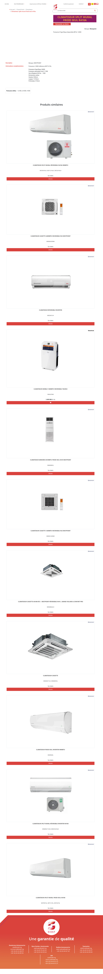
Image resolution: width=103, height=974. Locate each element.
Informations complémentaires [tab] (14, 66)
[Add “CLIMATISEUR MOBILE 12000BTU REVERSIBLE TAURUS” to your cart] (50, 403)
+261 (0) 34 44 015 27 (51, 963)
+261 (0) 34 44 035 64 (40, 952)
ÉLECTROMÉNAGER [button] (19, 4)
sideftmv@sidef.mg (86, 948)
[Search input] (74, 10)
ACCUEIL (7, 4)
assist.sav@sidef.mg (52, 959)
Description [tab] (9, 63)
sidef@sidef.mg (17, 947)
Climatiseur (29, 9)
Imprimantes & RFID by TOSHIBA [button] (38, 4)
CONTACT (81, 4)
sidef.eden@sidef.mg (40, 948)
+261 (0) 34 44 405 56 (17, 953)
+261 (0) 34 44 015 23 (51, 961)
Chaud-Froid (20, 9)
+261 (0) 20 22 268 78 (17, 951)
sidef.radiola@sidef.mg (63, 949)
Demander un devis (62, 24)
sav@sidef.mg (51, 957)
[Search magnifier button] (95, 10)
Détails (50, 179)
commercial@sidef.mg (17, 949)
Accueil (12, 9)
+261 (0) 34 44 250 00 (86, 952)
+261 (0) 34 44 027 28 (63, 951)
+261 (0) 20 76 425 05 (40, 950)
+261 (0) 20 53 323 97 (86, 950)
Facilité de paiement (68, 4)
